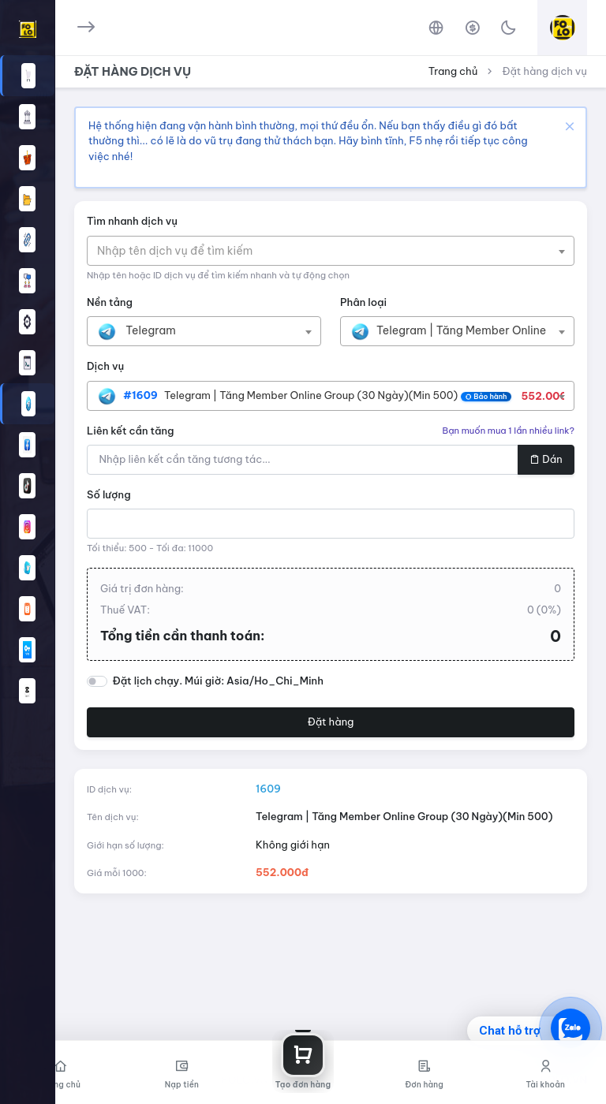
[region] (27, 542)
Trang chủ (453, 71)
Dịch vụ (105, 366)
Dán (545, 459)
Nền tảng (110, 302)
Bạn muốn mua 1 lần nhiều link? (508, 430)
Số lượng (109, 494)
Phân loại (363, 302)
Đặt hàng (331, 721)
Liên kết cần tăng (130, 430)
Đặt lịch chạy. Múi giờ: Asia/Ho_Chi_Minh (218, 680)
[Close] (567, 126)
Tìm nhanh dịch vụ (132, 220)
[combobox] (330, 251)
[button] (27, 403)
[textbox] (182, 250)
